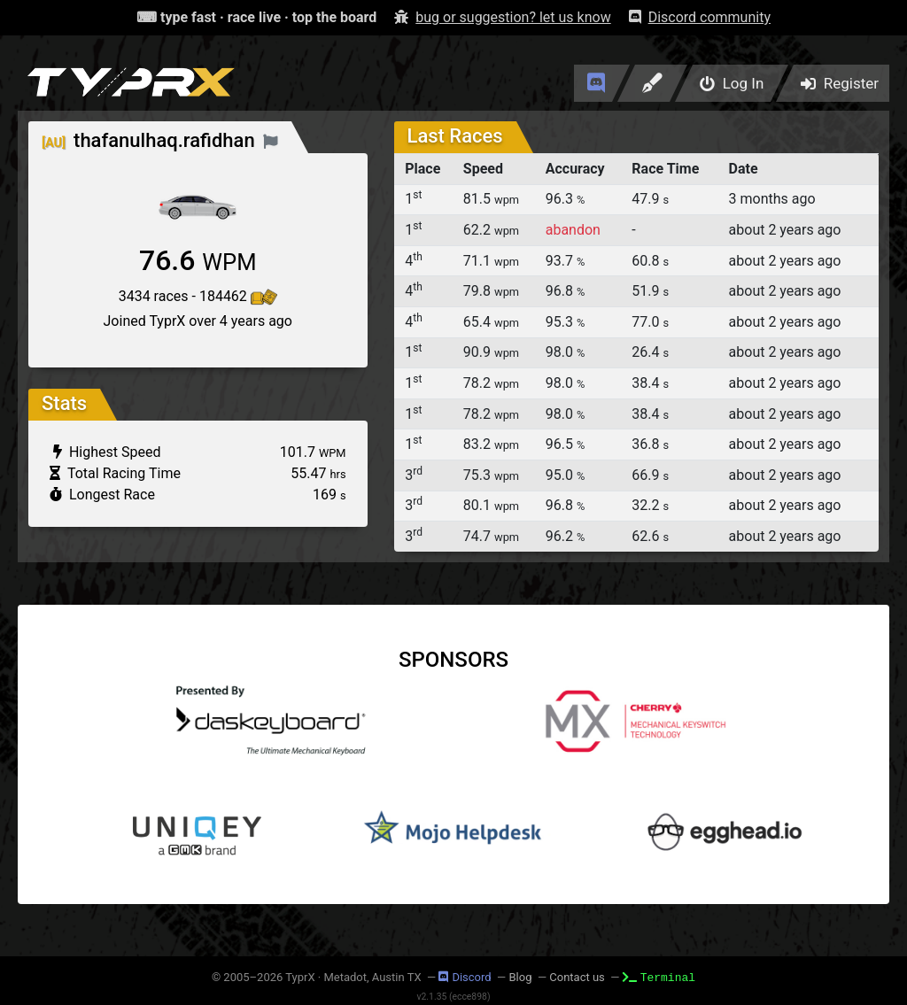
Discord (464, 977)
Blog (519, 977)
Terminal (659, 977)
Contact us (577, 977)
